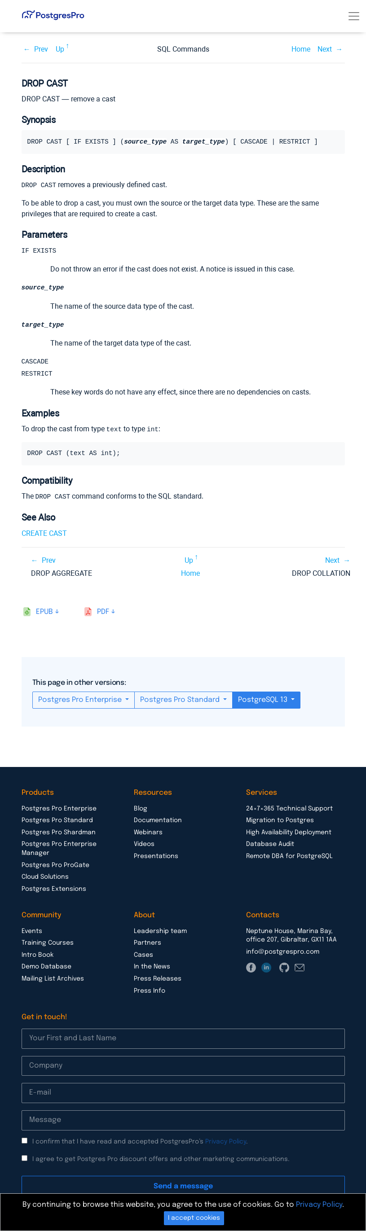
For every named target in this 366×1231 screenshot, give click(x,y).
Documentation (158, 821)
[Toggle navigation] (354, 16)
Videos (144, 845)
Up (60, 49)
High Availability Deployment (288, 833)
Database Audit (270, 845)
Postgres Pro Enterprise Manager (59, 849)
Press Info (149, 992)
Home (300, 49)
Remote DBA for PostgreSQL (289, 857)
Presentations (156, 857)
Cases (143, 956)
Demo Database (46, 967)
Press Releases (157, 980)
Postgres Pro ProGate (55, 866)
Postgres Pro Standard (180, 701)
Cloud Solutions (45, 878)
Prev (41, 49)
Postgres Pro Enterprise (80, 701)
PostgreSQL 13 (263, 701)
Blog (140, 809)
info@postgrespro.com (282, 953)
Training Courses (48, 944)
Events (32, 932)
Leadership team (160, 932)
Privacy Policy (225, 1142)
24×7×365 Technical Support (289, 809)
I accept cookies (194, 1218)
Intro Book (37, 956)
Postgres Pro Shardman (59, 833)
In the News (152, 967)
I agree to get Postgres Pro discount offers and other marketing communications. (161, 1160)
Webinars (148, 833)
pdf (103, 613)
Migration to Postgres (280, 821)
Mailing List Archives (53, 980)
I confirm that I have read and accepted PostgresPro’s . (140, 1142)
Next (324, 49)
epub (44, 613)
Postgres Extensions (54, 890)
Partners (147, 944)
